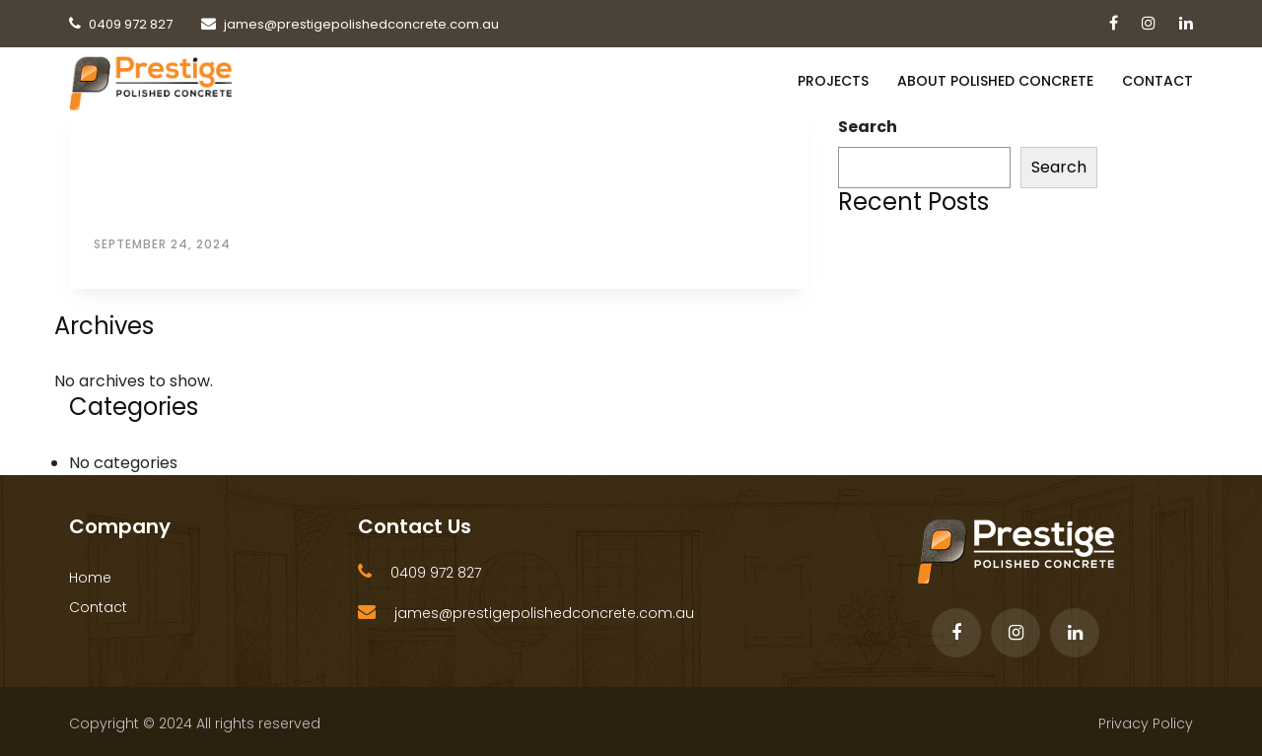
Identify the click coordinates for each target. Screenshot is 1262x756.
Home (90, 577)
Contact (1157, 81)
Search (867, 126)
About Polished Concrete (995, 81)
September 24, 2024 (162, 244)
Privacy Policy (1145, 723)
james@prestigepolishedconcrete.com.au (544, 613)
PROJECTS (833, 81)
